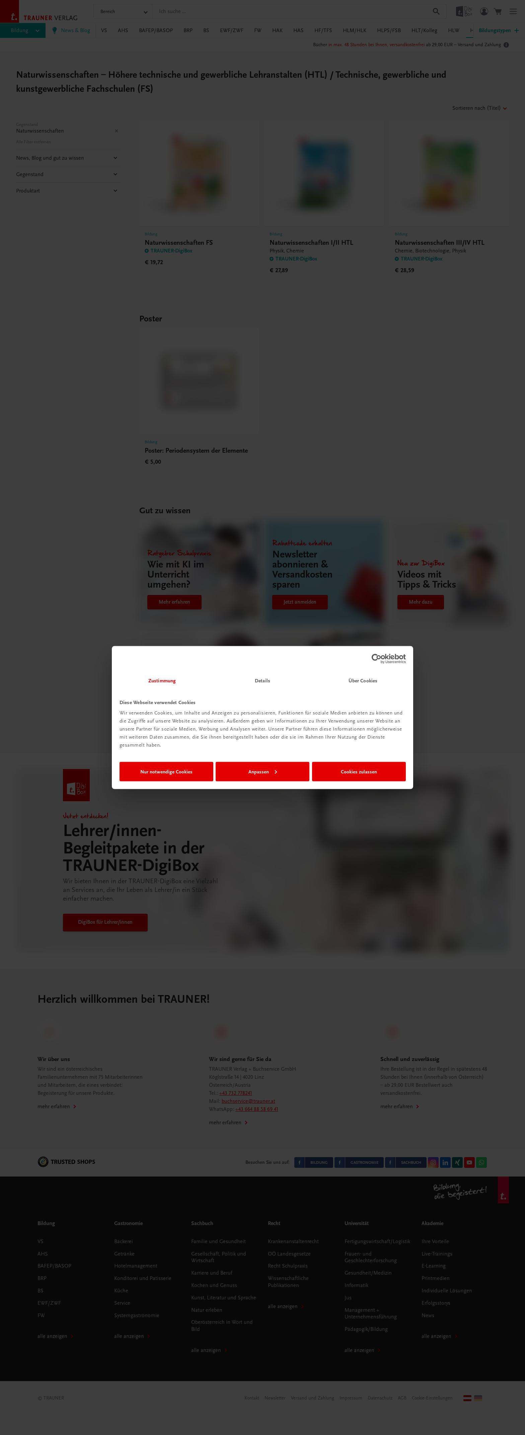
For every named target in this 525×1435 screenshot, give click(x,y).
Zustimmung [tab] (162, 681)
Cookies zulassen (359, 771)
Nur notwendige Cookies (166, 771)
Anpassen (262, 771)
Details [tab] (262, 681)
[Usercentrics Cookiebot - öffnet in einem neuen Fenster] (376, 659)
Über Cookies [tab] (363, 681)
